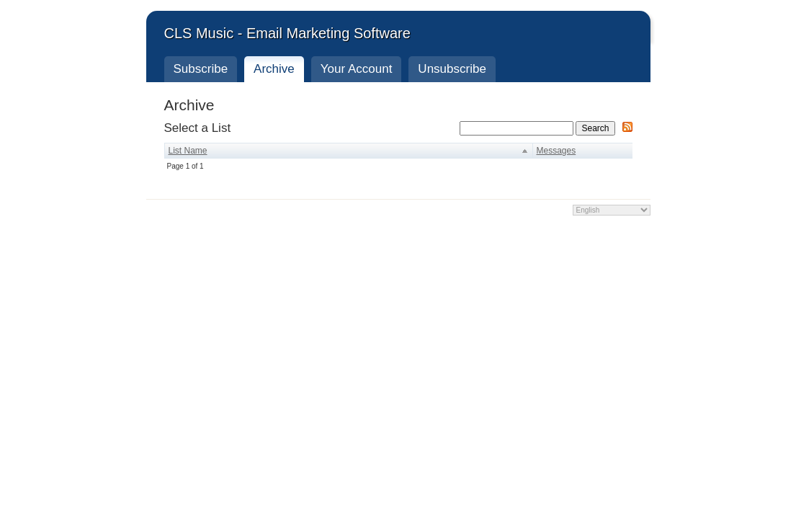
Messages (556, 151)
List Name (188, 151)
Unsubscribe (452, 69)
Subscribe (201, 69)
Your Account (357, 69)
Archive (274, 69)
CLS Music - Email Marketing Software (287, 33)
